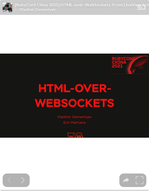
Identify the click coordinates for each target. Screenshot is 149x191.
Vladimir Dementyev (38, 9)
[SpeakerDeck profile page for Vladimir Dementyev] (7, 8)
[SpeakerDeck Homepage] (141, 8)
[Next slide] (23, 180)
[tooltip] (126, 180)
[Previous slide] (9, 180)
